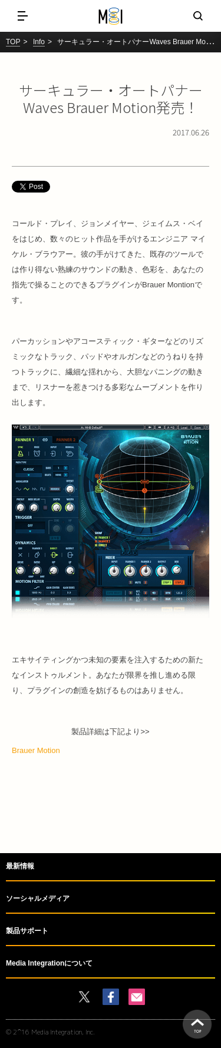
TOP (13, 42)
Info (39, 42)
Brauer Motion (36, 750)
